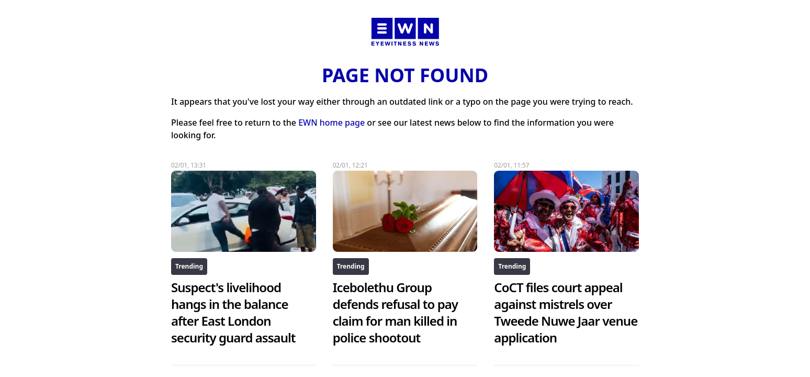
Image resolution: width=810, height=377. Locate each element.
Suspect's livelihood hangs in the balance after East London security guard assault (233, 312)
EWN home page (331, 122)
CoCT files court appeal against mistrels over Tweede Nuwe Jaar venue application (565, 312)
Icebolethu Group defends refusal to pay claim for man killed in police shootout (395, 312)
